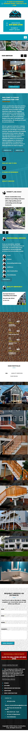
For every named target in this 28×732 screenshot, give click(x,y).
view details (14, 86)
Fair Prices (14, 376)
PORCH (5, 683)
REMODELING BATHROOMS (11, 688)
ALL (7, 373)
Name (3, 609)
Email (3, 615)
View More (6, 279)
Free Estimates (10, 717)
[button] (0, 45)
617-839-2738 (16, 25)
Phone (3, 622)
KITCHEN (6, 685)
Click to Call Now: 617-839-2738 (14, 658)
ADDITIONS (6, 690)
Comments (4, 629)
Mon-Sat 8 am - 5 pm (12, 711)
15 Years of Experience (12, 714)
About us (19, 150)
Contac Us (7, 150)
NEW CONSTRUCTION (9, 693)
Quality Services (17, 373)
